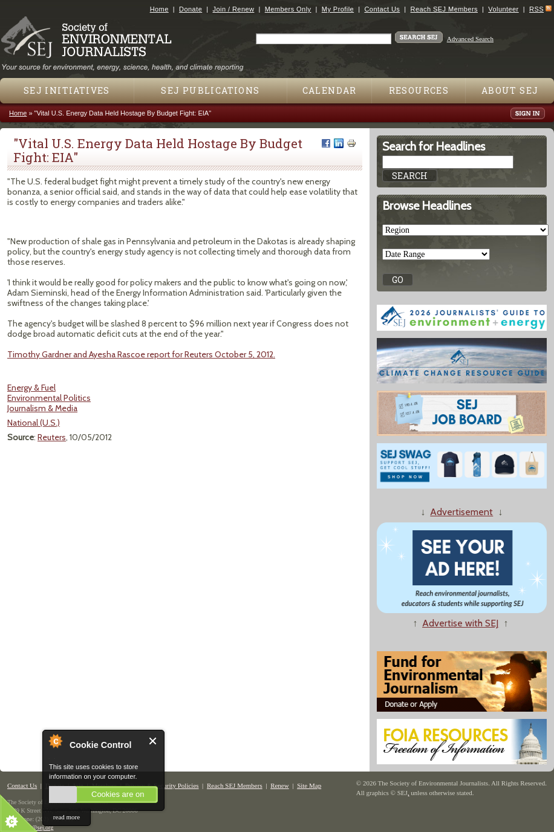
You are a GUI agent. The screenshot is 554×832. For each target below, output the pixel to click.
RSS (536, 9)
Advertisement (461, 512)
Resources (419, 90)
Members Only (288, 9)
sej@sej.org (39, 827)
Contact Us (382, 9)
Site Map (309, 785)
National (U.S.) (33, 422)
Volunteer (503, 9)
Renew (279, 785)
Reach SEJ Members (444, 9)
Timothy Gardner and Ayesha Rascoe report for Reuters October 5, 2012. (141, 354)
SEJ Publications (210, 90)
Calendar (329, 90)
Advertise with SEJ (460, 623)
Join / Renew (234, 9)
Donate (190, 9)
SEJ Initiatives (67, 90)
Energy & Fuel (31, 387)
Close (153, 741)
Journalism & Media (42, 408)
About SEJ (510, 90)
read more (66, 817)
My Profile (338, 9)
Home (159, 9)
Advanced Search (470, 38)
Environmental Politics (49, 397)
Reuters (51, 437)
